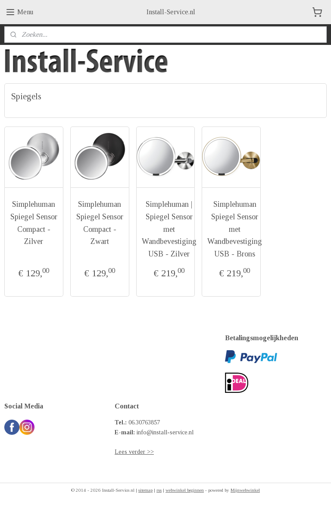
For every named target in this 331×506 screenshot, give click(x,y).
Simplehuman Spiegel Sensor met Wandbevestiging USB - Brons (234, 229)
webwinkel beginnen (185, 490)
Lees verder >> (134, 452)
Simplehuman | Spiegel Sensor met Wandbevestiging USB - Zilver (169, 229)
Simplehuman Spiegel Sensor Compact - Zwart (99, 223)
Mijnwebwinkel (245, 490)
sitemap (145, 490)
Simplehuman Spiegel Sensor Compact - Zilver (33, 223)
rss (159, 490)
